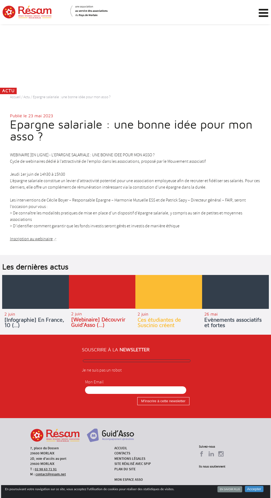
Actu (26, 97)
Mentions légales (129, 458)
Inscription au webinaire (31, 239)
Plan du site (125, 469)
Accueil (15, 97)
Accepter (254, 489)
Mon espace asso (128, 479)
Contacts (122, 453)
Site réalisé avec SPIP (132, 463)
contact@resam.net (51, 474)
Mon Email (94, 382)
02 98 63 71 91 (46, 469)
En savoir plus (230, 489)
